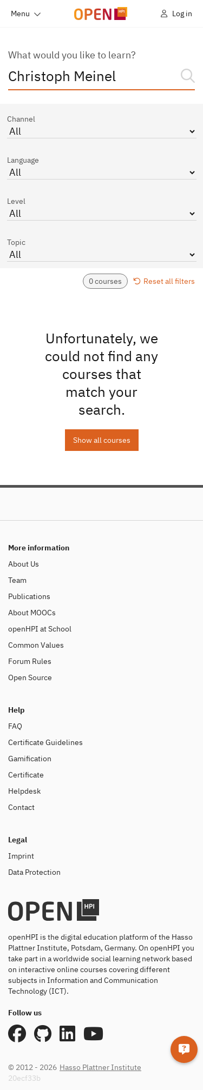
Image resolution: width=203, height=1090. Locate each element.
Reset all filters (164, 281)
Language (102, 167)
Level (102, 208)
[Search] (188, 76)
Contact (21, 807)
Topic (102, 249)
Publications (29, 596)
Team (17, 580)
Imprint (21, 856)
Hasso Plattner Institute (100, 1067)
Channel (102, 126)
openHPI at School (39, 629)
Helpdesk (24, 791)
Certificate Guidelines (45, 742)
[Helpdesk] (184, 1049)
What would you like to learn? (72, 55)
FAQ (15, 726)
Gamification (29, 758)
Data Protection (34, 872)
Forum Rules (29, 661)
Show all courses (101, 440)
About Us (23, 564)
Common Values (36, 645)
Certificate (26, 775)
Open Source (30, 677)
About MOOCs (32, 612)
